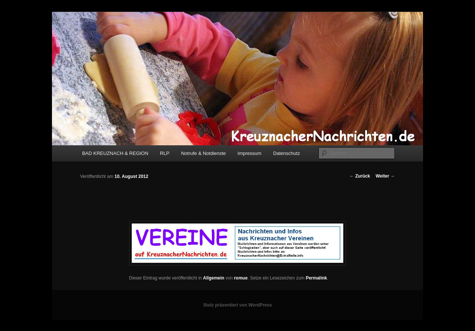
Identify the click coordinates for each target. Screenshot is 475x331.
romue (241, 278)
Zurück (360, 176)
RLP (164, 153)
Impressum (249, 153)
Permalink (316, 278)
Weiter (385, 176)
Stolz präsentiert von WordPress (237, 305)
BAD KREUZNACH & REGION (115, 153)
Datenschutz (286, 153)
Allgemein (213, 278)
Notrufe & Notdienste (203, 153)
